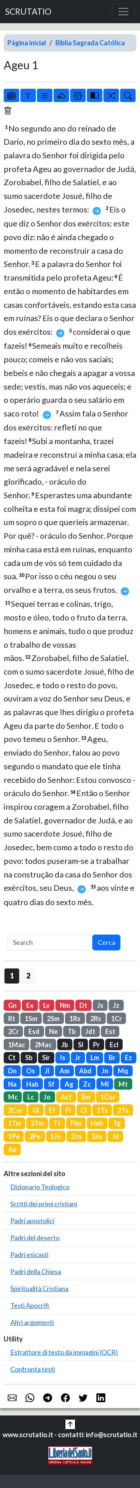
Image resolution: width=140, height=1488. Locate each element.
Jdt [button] (90, 1031)
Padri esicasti (29, 1254)
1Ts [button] (102, 1110)
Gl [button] (36, 1110)
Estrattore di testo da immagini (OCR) (64, 1352)
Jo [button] (47, 1097)
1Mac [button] (16, 1045)
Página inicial (26, 43)
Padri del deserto (34, 1238)
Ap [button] (12, 1149)
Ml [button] (105, 1084)
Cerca (106, 942)
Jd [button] (115, 1136)
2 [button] (28, 975)
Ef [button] (52, 1110)
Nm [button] (65, 1005)
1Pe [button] (14, 1136)
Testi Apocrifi (29, 1305)
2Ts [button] (123, 1110)
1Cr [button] (116, 1018)
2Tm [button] (37, 1123)
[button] (70, 1424)
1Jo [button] (55, 1136)
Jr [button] (78, 1057)
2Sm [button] (53, 1018)
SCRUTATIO (28, 12)
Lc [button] (30, 1097)
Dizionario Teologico (39, 1187)
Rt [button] (11, 1018)
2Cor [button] (15, 1110)
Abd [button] (85, 1071)
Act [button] (66, 1097)
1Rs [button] (75, 1018)
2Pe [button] (35, 1136)
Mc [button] (13, 1097)
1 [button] (12, 975)
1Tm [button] (14, 1123)
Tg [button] (117, 1123)
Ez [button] (128, 1057)
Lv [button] (46, 1005)
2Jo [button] (76, 1136)
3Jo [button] (96, 1136)
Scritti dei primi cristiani (43, 1204)
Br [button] (112, 1057)
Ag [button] (69, 1084)
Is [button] (62, 1057)
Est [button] (110, 1031)
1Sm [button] (31, 1018)
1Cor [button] (107, 1097)
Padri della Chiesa (35, 1271)
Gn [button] (12, 1005)
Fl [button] (68, 1110)
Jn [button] (105, 1071)
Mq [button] (123, 1071)
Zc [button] (87, 1084)
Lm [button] (95, 1057)
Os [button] (30, 1071)
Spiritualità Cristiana (39, 1288)
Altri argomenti (32, 1322)
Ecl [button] (114, 1045)
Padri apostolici (32, 1221)
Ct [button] (12, 1057)
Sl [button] (80, 1045)
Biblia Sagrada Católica (90, 43)
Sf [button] (51, 1084)
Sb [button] (29, 1057)
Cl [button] (84, 1110)
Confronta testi (32, 1369)
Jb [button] (64, 1045)
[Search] (49, 942)
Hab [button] (32, 1084)
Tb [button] (72, 1031)
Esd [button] (34, 1031)
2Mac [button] (43, 1045)
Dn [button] (12, 1071)
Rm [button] (86, 1097)
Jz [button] (116, 1005)
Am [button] (64, 1071)
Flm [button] (76, 1123)
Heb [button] (97, 1123)
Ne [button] (53, 1031)
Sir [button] (46, 1057)
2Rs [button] (95, 1018)
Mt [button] (123, 1084)
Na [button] (12, 1084)
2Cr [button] (13, 1031)
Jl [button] (47, 1071)
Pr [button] (96, 1045)
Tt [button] (57, 1123)
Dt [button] (83, 1005)
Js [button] (100, 1005)
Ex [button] (30, 1005)
